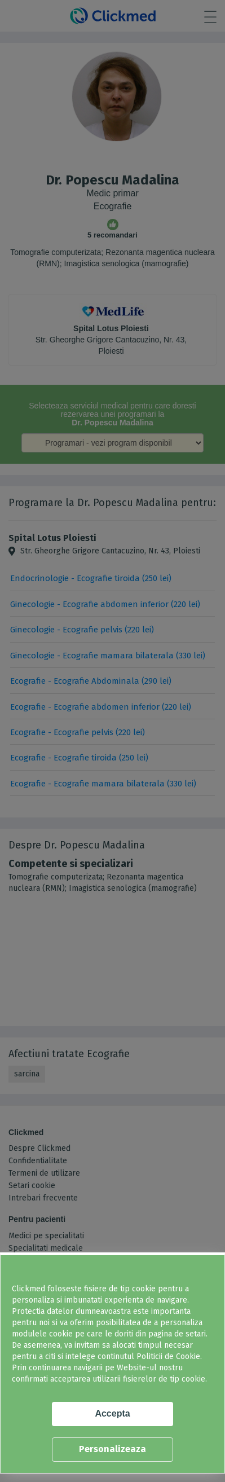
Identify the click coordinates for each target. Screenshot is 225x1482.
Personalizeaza (112, 1449)
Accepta (112, 1413)
